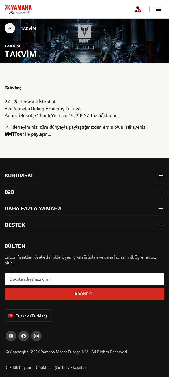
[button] (158, 9)
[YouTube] (11, 336)
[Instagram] (36, 336)
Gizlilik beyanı (18, 367)
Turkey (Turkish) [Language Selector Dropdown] (27, 315)
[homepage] (18, 9)
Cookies (43, 367)
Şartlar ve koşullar (71, 367)
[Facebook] (23, 336)
